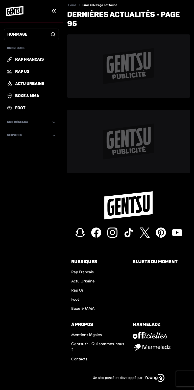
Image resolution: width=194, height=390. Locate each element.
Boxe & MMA (83, 308)
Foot (75, 299)
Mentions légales (86, 334)
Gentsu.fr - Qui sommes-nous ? (97, 346)
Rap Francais (82, 272)
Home (72, 5)
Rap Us (77, 290)
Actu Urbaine (83, 281)
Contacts (79, 359)
